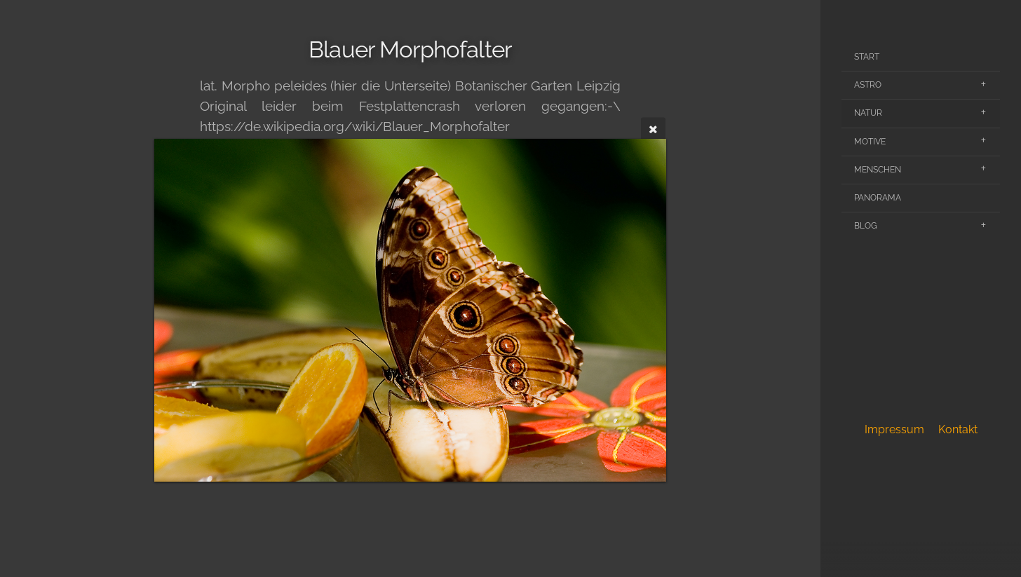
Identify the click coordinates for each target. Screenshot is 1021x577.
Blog (865, 226)
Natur (868, 113)
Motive (870, 142)
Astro (867, 85)
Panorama (877, 198)
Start (866, 57)
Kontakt (958, 429)
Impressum (894, 429)
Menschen (877, 170)
